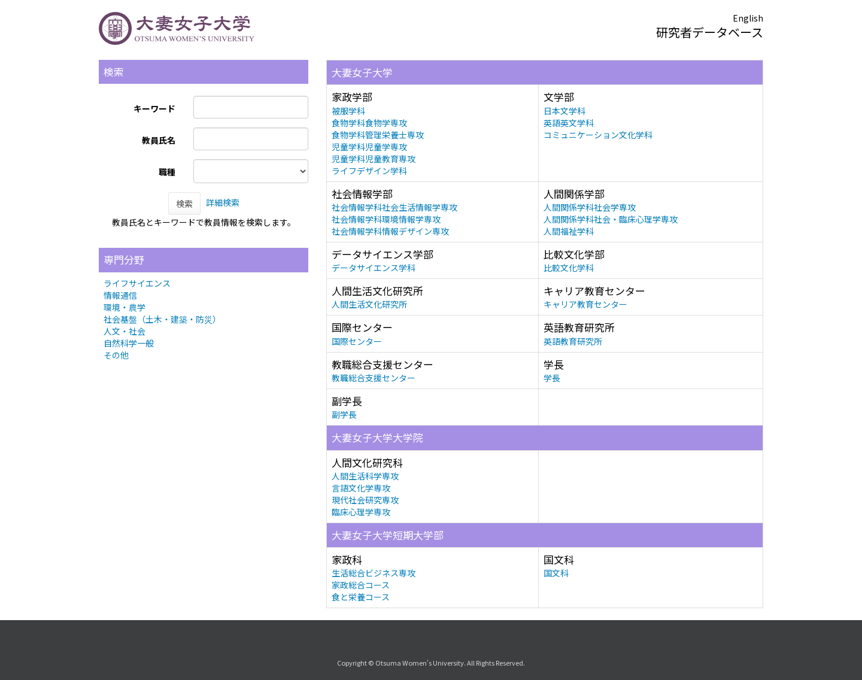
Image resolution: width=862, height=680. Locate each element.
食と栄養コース (361, 597)
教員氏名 (158, 140)
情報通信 (120, 295)
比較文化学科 (569, 268)
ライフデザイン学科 (369, 171)
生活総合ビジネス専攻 (373, 573)
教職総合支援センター (373, 378)
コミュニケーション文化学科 (598, 135)
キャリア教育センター (585, 304)
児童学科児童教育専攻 (373, 159)
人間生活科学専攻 (365, 476)
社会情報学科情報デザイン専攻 (390, 231)
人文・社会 (124, 331)
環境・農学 (124, 307)
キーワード (154, 108)
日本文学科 (564, 111)
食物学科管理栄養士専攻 (378, 135)
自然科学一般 (129, 343)
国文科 (556, 573)
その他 (116, 355)
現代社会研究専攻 (365, 500)
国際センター (357, 341)
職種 (167, 172)
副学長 (344, 414)
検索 (184, 204)
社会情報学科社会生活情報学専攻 (394, 207)
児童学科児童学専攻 (369, 147)
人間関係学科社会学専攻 (590, 207)
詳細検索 (222, 202)
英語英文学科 (569, 123)
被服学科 (348, 111)
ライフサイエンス (137, 283)
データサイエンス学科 (373, 268)
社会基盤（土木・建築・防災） (162, 319)
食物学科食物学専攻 (369, 123)
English (748, 18)
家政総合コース (361, 585)
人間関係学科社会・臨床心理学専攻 (611, 219)
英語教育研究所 (573, 341)
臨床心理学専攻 (361, 512)
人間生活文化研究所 (369, 304)
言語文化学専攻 (361, 488)
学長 (552, 378)
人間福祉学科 (569, 231)
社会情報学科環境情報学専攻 (386, 219)
